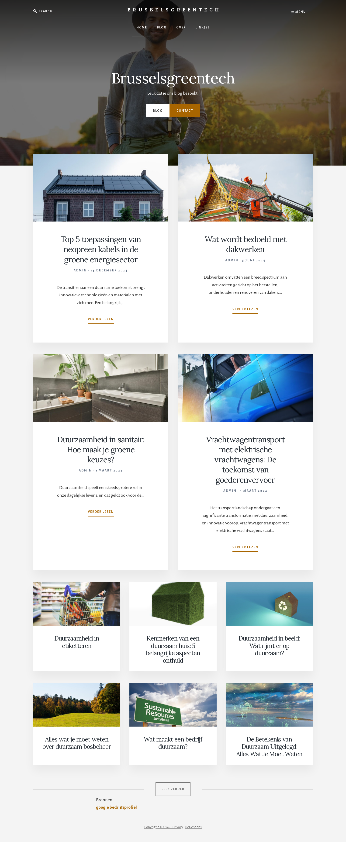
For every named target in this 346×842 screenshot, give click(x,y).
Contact (184, 110)
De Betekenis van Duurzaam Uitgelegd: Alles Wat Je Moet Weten (269, 746)
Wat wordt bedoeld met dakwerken (245, 244)
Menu (298, 12)
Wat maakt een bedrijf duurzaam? (173, 742)
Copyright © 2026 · (158, 826)
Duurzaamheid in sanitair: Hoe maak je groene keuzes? (100, 449)
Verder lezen (101, 320)
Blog (158, 110)
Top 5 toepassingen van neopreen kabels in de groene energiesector (100, 249)
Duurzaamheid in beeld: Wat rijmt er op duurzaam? (269, 645)
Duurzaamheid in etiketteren (77, 641)
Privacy (177, 826)
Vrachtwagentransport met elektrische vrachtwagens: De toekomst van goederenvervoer (245, 459)
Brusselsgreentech (174, 10)
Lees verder (173, 788)
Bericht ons (193, 826)
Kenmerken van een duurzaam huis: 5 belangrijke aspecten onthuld (173, 649)
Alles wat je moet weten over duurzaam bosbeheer (77, 742)
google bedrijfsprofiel (116, 806)
